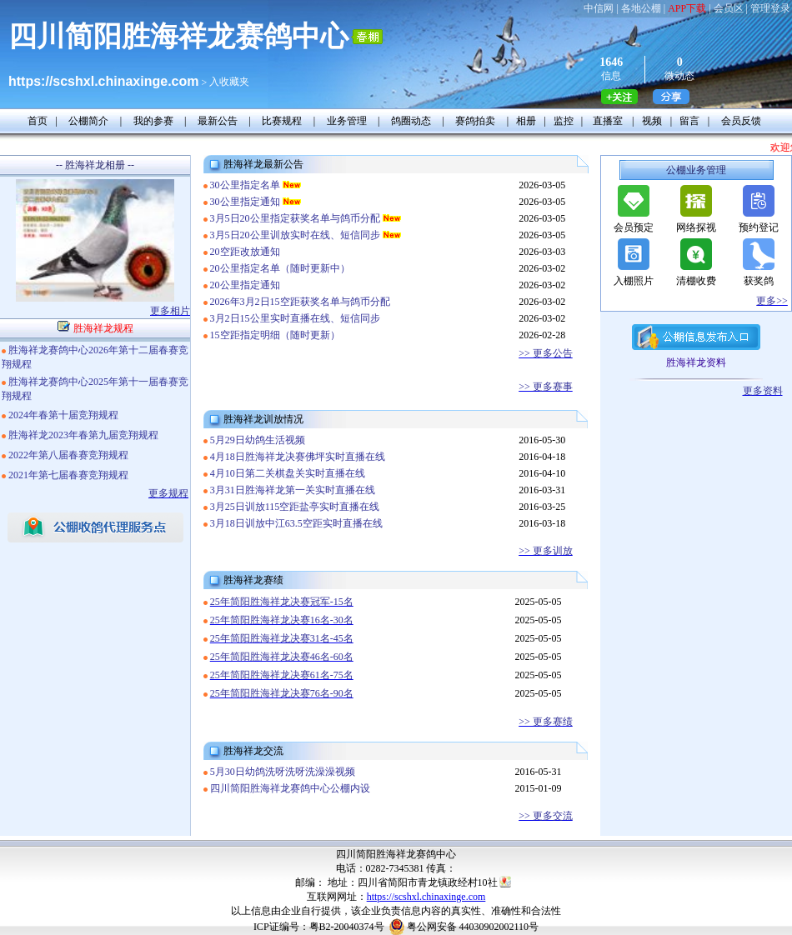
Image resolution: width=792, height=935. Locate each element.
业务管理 (347, 121)
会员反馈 (741, 121)
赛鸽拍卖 (475, 121)
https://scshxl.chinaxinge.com (426, 896)
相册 (526, 121)
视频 (652, 121)
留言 (689, 121)
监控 (564, 121)
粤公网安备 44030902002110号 (473, 926)
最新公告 (218, 121)
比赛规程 (282, 121)
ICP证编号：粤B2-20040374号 (318, 926)
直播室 (608, 121)
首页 (38, 121)
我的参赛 (153, 121)
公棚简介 (88, 121)
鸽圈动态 (411, 121)
